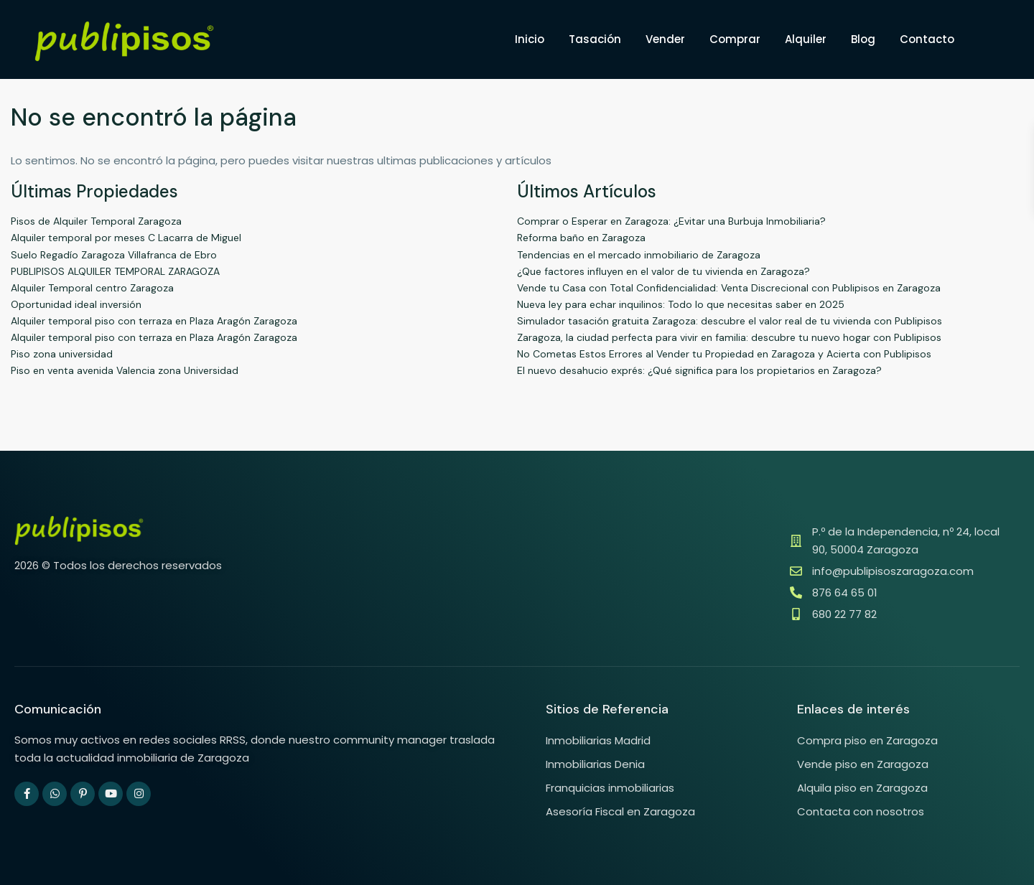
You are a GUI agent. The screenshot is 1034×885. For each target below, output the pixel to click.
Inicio (529, 39)
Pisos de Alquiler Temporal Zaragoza (96, 221)
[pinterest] (82, 794)
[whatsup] (54, 794)
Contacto (927, 39)
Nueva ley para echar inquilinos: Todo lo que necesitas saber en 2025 (680, 304)
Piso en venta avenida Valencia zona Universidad (124, 370)
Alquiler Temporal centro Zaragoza (92, 287)
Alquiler (805, 39)
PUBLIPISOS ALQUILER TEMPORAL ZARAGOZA (115, 271)
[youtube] (110, 794)
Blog (863, 39)
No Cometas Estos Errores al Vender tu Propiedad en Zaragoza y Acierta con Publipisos (724, 353)
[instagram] (138, 794)
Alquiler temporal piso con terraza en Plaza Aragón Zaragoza (154, 320)
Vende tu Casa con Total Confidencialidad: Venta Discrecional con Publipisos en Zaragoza (729, 287)
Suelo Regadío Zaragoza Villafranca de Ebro (114, 254)
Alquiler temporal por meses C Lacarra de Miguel (126, 237)
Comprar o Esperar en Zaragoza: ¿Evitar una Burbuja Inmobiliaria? (671, 221)
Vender (665, 39)
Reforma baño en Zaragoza (581, 237)
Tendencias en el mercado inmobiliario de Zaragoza (638, 254)
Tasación (595, 39)
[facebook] (26, 794)
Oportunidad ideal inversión (76, 304)
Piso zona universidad (62, 353)
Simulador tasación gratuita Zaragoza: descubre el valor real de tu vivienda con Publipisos (729, 320)
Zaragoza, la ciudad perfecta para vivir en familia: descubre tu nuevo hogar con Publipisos (729, 337)
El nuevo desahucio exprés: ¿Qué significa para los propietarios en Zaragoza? (699, 370)
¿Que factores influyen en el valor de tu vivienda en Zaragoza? (663, 271)
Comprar (734, 39)
